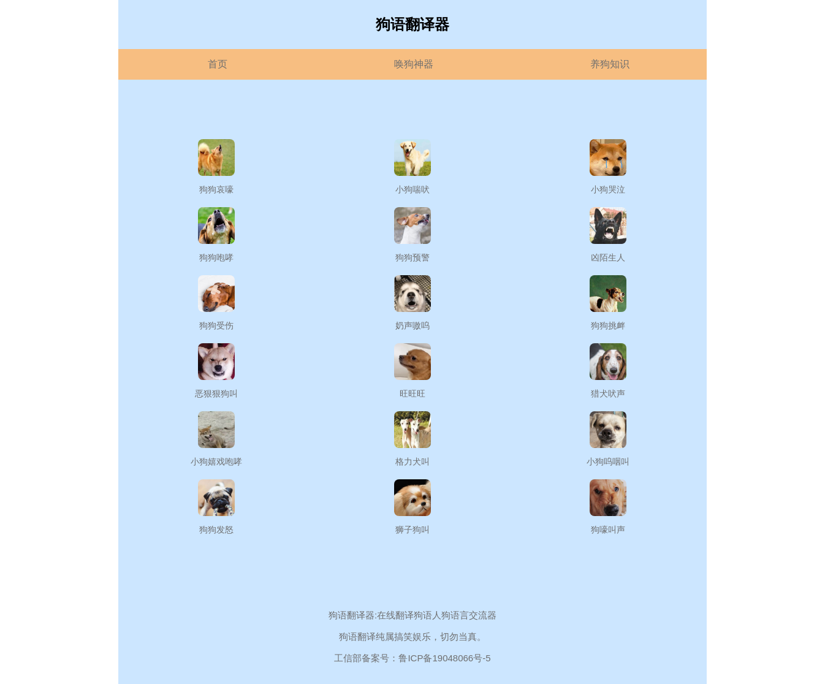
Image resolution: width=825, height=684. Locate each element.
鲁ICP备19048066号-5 (444, 658)
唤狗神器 (413, 64)
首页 (217, 64)
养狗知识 (609, 64)
